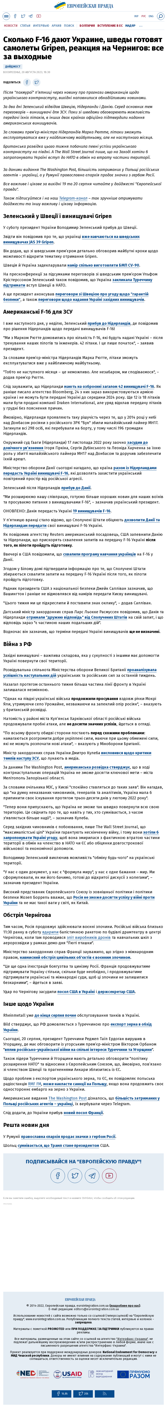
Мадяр (130, 26)
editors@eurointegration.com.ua (96, 1309)
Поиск (69, 26)
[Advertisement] (83, 1235)
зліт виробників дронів (89, 937)
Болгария (87, 26)
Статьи (25, 26)
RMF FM (34, 1084)
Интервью (41, 26)
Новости (11, 26)
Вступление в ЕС (110, 26)
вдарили (50, 932)
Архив (56, 26)
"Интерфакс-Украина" (132, 1339)
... (141, 25)
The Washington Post (67, 1098)
